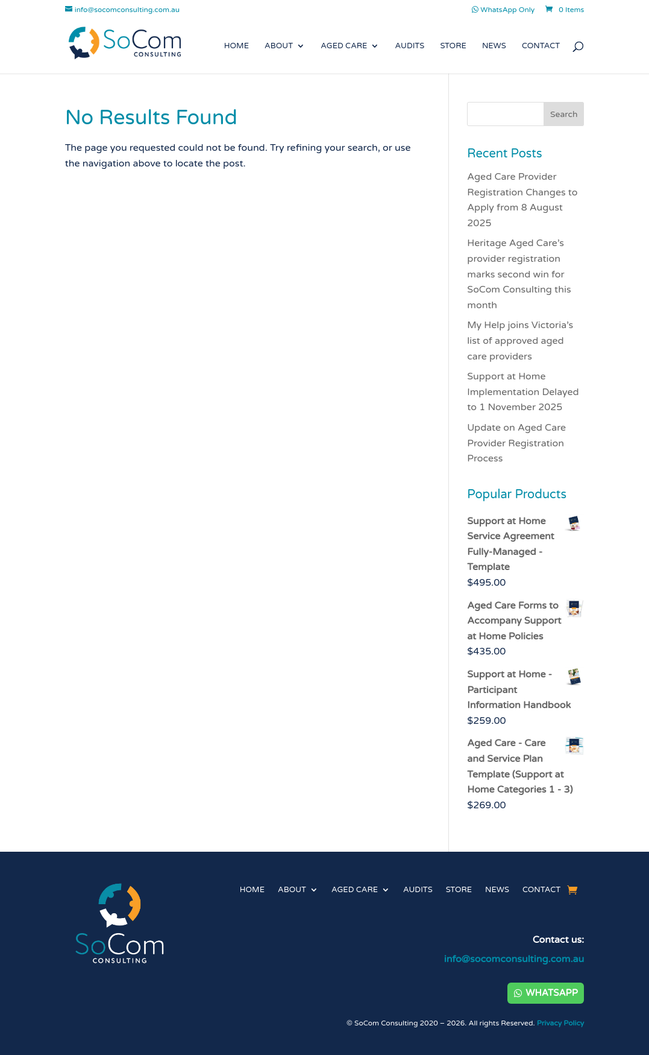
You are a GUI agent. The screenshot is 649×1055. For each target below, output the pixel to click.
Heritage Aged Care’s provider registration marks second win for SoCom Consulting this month (519, 274)
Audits (410, 46)
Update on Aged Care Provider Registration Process (516, 443)
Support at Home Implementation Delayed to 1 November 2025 (522, 391)
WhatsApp (551, 992)
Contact (541, 46)
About (279, 46)
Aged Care (344, 46)
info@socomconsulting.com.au (514, 959)
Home (236, 46)
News (494, 46)
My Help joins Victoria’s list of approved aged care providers (520, 340)
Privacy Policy (561, 1023)
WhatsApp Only (503, 10)
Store (453, 46)
